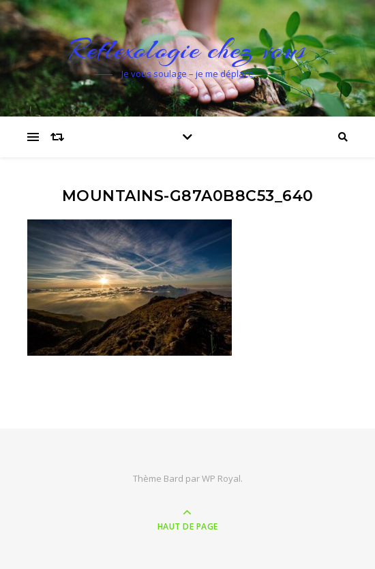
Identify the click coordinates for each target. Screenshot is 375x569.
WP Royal (221, 478)
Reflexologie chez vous (188, 49)
